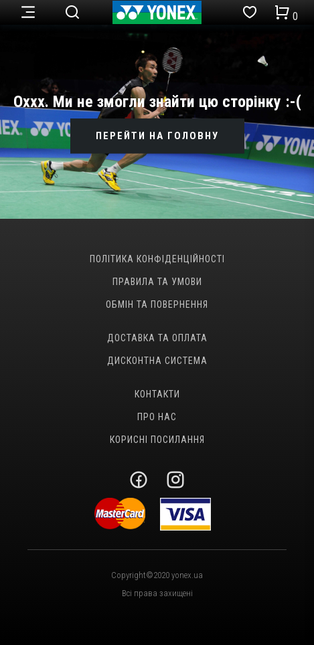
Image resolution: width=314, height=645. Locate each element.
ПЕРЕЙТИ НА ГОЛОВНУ (157, 136)
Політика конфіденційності (157, 259)
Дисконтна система (157, 360)
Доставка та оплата (157, 338)
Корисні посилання (157, 439)
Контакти (157, 394)
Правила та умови (157, 281)
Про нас (157, 416)
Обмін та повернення (157, 304)
